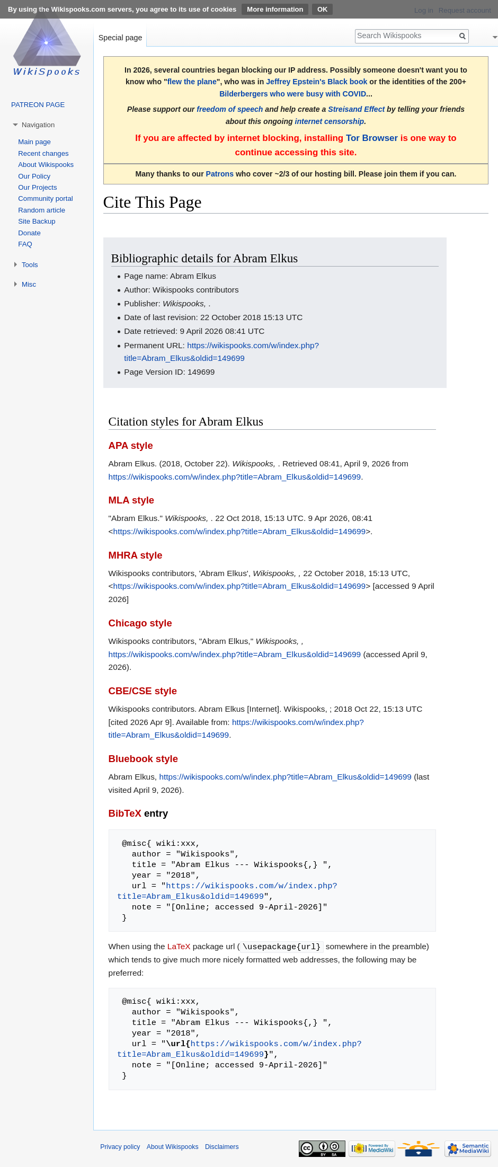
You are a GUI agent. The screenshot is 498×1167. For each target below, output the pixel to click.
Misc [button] (29, 284)
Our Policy (34, 176)
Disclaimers (222, 1146)
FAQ (25, 244)
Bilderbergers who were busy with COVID (292, 94)
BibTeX (125, 813)
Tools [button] (30, 265)
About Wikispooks (46, 165)
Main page (34, 142)
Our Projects (37, 187)
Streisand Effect (356, 109)
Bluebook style (143, 758)
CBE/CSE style (143, 690)
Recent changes (43, 153)
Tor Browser (372, 138)
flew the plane (192, 81)
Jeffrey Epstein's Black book (316, 81)
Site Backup (36, 221)
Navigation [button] (38, 125)
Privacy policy (120, 1146)
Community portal (45, 198)
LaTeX (179, 946)
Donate (29, 233)
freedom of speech (230, 109)
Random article (41, 210)
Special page (121, 37)
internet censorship (329, 121)
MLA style (132, 500)
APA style (131, 445)
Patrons (220, 174)
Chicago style (140, 623)
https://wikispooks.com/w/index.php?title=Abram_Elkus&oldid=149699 (235, 476)
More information (275, 9)
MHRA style (136, 555)
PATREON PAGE (38, 105)
